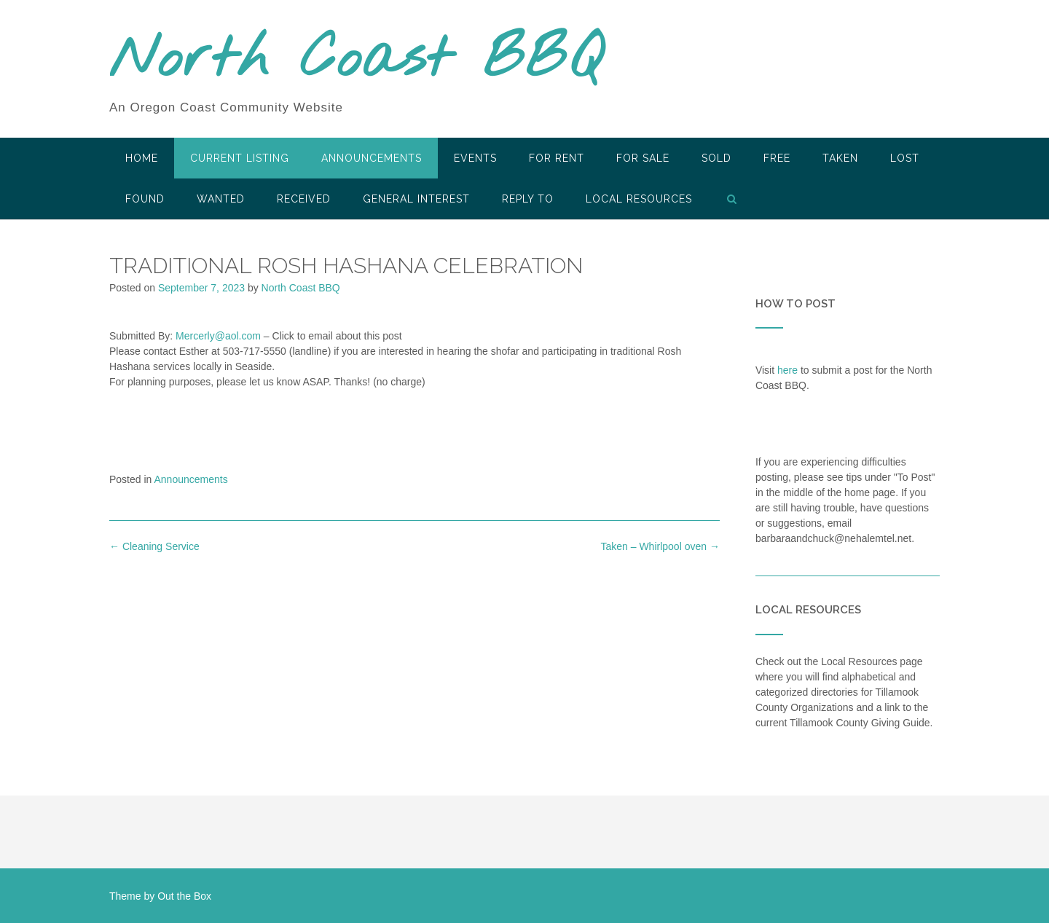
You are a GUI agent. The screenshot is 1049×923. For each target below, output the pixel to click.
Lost (904, 158)
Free (776, 158)
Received (304, 199)
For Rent (556, 158)
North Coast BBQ (355, 60)
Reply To (528, 199)
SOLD (716, 158)
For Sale (642, 158)
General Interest (416, 199)
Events (475, 158)
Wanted (221, 199)
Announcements (371, 158)
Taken (840, 158)
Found (145, 199)
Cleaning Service (154, 546)
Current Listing (239, 158)
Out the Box (184, 896)
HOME (141, 158)
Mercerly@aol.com (218, 336)
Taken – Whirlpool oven (659, 546)
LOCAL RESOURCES (639, 199)
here (787, 370)
